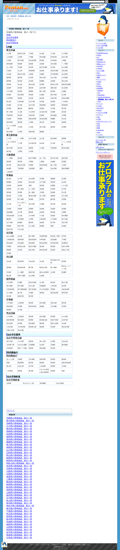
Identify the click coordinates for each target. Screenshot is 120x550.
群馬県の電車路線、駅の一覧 (19, 516)
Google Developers (104, 97)
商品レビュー (101, 64)
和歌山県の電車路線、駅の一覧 (20, 463)
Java (98, 132)
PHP (98, 126)
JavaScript (100, 130)
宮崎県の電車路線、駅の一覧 (19, 423)
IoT (98, 57)
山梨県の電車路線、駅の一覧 (19, 492)
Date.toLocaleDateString (11, 1)
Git (99, 93)
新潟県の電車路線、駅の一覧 (19, 503)
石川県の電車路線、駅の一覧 (19, 498)
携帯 (98, 128)
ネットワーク (101, 79)
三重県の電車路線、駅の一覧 (19, 479)
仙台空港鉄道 (12, 43)
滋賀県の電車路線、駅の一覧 (19, 476)
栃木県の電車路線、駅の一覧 (19, 519)
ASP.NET (100, 66)
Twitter (99, 81)
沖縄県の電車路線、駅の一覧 (19, 418)
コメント (11, 410)
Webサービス (101, 75)
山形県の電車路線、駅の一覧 (19, 527)
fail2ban (100, 90)
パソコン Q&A (101, 43)
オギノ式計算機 (102, 45)
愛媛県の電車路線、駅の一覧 (19, 442)
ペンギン (100, 134)
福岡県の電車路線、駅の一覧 (19, 437)
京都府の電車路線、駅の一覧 (19, 474)
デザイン (100, 115)
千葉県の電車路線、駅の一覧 (19, 511)
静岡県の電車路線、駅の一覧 (19, 484)
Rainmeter (101, 95)
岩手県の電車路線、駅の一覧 (19, 532)
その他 (99, 106)
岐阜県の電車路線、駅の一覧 (19, 487)
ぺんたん (63, 546)
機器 (98, 77)
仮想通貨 (100, 59)
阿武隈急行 (11, 40)
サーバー (100, 104)
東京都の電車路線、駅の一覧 (19, 508)
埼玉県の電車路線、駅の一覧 (19, 514)
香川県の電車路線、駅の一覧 (19, 445)
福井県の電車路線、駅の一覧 (19, 495)
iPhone (99, 86)
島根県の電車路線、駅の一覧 (19, 458)
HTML (99, 119)
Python (99, 110)
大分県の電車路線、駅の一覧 (19, 426)
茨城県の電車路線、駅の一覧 (19, 522)
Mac (98, 73)
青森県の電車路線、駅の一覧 (19, 535)
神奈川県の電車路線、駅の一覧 (20, 506)
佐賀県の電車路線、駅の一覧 (19, 434)
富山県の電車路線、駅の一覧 (19, 500)
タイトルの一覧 (101, 140)
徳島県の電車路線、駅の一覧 (19, 447)
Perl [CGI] (100, 108)
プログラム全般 (102, 112)
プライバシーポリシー (103, 152)
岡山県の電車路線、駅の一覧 (19, 455)
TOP (7, 16)
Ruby (98, 84)
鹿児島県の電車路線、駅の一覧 (20, 421)
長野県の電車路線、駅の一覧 (19, 490)
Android (99, 68)
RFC (99, 101)
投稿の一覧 (99, 142)
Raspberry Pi (101, 62)
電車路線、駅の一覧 (24, 16)
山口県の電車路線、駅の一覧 (19, 450)
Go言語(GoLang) (102, 53)
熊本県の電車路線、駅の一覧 (19, 429)
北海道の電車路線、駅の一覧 (19, 538)
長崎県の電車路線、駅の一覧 (19, 431)
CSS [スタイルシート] (104, 121)
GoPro (99, 55)
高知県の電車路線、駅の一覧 (19, 439)
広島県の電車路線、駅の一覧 (19, 453)
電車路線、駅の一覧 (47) (106, 99)
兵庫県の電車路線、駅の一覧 (19, 469)
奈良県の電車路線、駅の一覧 (19, 466)
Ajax (98, 117)
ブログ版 (100, 48)
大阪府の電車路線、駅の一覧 (19, 471)
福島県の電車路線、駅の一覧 (19, 524)
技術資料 (13, 16)
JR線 (8, 35)
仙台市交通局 (12, 37)
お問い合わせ (100, 147)
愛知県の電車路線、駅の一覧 (19, 482)
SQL (98, 123)
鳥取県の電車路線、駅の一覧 (19, 461)
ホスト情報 (100, 71)
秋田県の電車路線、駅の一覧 (19, 530)
